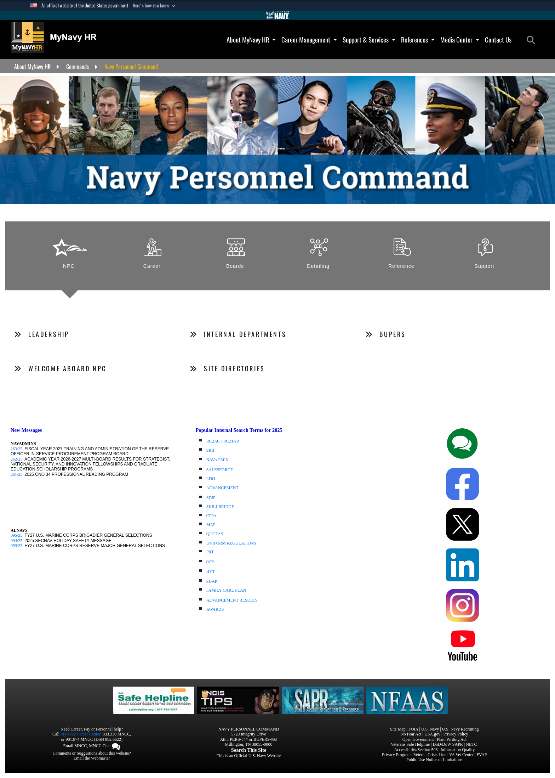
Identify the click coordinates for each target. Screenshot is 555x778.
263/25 (16, 448)
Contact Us (498, 39)
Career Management (309, 39)
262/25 (16, 459)
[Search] (533, 40)
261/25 (16, 474)
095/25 (16, 535)
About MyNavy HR (251, 39)
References (418, 39)
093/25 (16, 545)
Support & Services (369, 39)
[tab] (69, 258)
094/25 (16, 540)
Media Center (459, 39)
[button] (155, 5)
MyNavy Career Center (81, 734)
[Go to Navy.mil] (277, 15)
